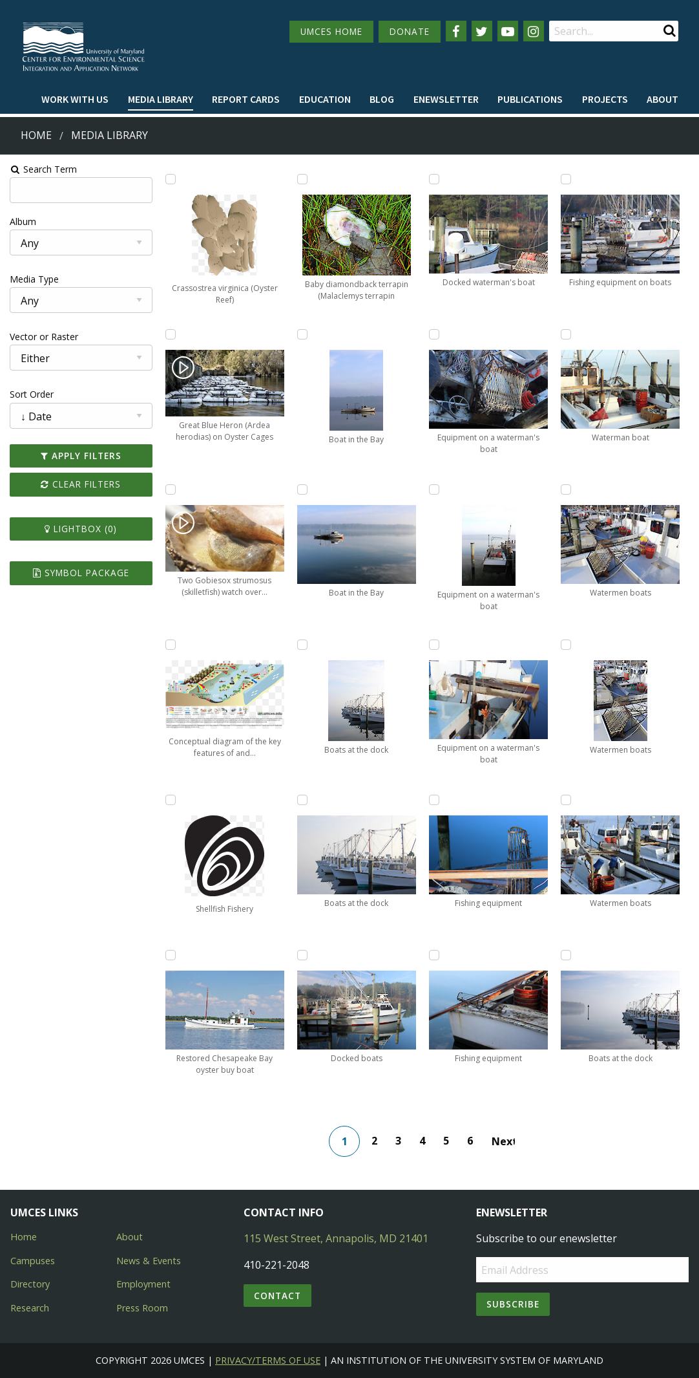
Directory (30, 1284)
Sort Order (30, 394)
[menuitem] (75, 100)
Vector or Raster (42, 336)
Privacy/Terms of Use (267, 1360)
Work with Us (75, 98)
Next (504, 1141)
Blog (382, 98)
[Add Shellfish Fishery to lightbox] (169, 800)
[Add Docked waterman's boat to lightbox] (434, 179)
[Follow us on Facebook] (456, 31)
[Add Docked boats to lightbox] (302, 955)
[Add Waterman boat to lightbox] (566, 334)
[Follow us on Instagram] (533, 31)
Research (29, 1308)
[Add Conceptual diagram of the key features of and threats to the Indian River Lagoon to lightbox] (169, 645)
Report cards (246, 98)
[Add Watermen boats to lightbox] (566, 489)
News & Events (148, 1260)
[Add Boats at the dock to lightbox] (302, 645)
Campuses (32, 1260)
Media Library (160, 98)
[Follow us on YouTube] (507, 31)
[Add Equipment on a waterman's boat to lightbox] (434, 334)
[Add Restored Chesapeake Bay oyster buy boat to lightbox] (169, 955)
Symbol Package (80, 572)
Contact (277, 1295)
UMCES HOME (331, 31)
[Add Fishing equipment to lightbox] (434, 800)
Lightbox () (79, 528)
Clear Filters (79, 484)
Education (325, 98)
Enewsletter (446, 98)
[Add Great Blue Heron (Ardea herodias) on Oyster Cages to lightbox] (169, 334)
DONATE (410, 31)
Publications (530, 98)
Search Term (42, 169)
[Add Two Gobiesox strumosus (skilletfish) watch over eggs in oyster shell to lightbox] (169, 489)
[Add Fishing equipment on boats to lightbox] (566, 179)
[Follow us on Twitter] (482, 31)
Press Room (142, 1308)
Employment (143, 1284)
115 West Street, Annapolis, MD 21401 (336, 1238)
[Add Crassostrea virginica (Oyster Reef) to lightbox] (169, 179)
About (662, 98)
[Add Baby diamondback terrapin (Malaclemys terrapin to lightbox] (302, 179)
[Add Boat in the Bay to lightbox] (302, 334)
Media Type (32, 279)
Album (21, 221)
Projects (605, 98)
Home (36, 135)
